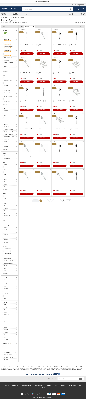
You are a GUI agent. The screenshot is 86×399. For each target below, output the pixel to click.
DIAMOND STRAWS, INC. (44, 368)
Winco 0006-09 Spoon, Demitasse (41, 185)
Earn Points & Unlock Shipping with (43, 374)
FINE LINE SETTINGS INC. (55, 368)
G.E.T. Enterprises (64, 368)
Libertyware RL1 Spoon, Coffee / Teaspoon (26, 101)
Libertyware (6, 39)
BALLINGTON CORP (16, 368)
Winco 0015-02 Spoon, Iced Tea (59, 128)
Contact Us (70, 5)
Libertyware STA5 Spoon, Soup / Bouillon (59, 157)
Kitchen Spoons (21, 17)
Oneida (28, 371)
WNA (78, 369)
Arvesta (9, 368)
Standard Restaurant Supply (6, 17)
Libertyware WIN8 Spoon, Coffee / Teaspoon (76, 45)
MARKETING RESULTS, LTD (76, 368)
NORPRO (3, 369)
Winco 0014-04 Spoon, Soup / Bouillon (42, 73)
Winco (5, 54)
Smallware (15, 17)
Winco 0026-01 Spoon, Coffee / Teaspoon (26, 157)
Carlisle (37, 368)
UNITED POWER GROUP (47, 369)
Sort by (21, 26)
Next (69, 200)
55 (63, 200)
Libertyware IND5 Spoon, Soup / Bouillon (76, 185)
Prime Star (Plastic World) (10, 369)
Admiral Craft (7, 60)
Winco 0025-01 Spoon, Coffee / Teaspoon (43, 157)
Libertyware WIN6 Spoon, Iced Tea (26, 44)
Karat (69, 368)
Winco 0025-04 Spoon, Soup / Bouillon (59, 185)
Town (41, 369)
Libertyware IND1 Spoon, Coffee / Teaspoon (59, 73)
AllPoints (6, 66)
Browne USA (29, 368)
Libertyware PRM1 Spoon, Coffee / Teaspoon (76, 157)
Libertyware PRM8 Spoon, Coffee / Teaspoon (26, 129)
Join (80, 378)
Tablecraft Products (8, 46)
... (60, 200)
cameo (33, 368)
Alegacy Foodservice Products (8, 63)
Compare (23, 29)
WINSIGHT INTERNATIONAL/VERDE (68, 369)
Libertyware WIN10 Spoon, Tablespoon (75, 129)
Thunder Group (7, 50)
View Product (27, 53)
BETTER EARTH (23, 368)
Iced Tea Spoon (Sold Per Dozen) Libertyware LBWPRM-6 (43, 101)
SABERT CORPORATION (21, 369)
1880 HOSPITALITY (8, 57)
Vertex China (54, 369)
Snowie (27, 369)
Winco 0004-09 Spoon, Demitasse (41, 45)
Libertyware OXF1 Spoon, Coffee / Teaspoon (59, 101)
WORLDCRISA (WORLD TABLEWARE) (17, 371)
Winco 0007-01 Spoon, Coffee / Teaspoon (76, 101)
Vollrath (59, 369)
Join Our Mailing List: (51, 378)
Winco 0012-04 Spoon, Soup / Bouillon (26, 73)
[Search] (47, 9)
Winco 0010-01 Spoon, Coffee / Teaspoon (43, 129)
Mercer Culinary (7, 42)
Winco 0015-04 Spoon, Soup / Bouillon (26, 185)
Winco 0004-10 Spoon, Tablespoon (74, 73)
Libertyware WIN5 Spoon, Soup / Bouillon (59, 45)
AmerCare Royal (7, 68)
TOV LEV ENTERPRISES (34, 369)
